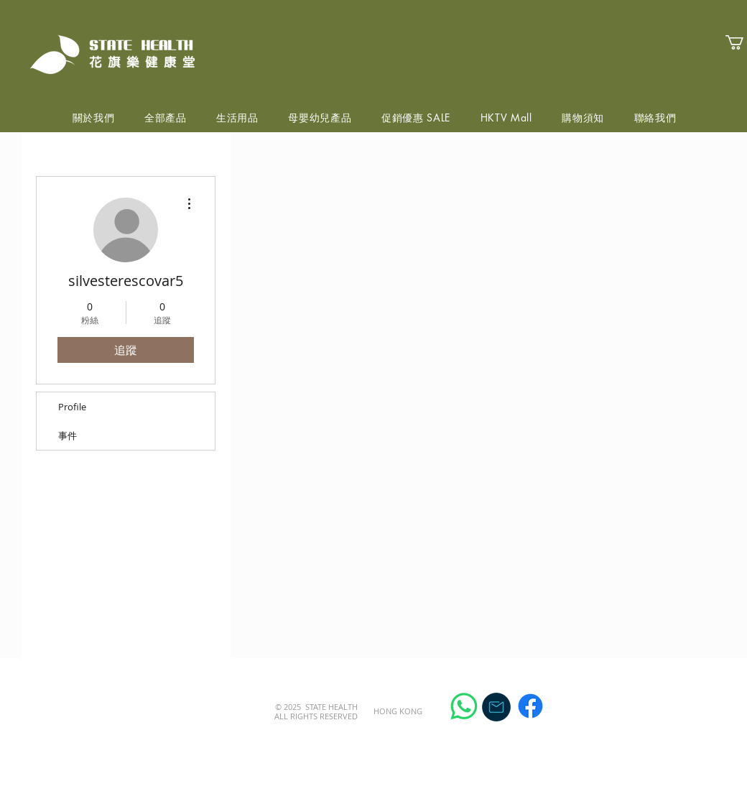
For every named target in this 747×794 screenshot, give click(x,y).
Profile (72, 406)
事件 (67, 435)
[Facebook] (530, 706)
